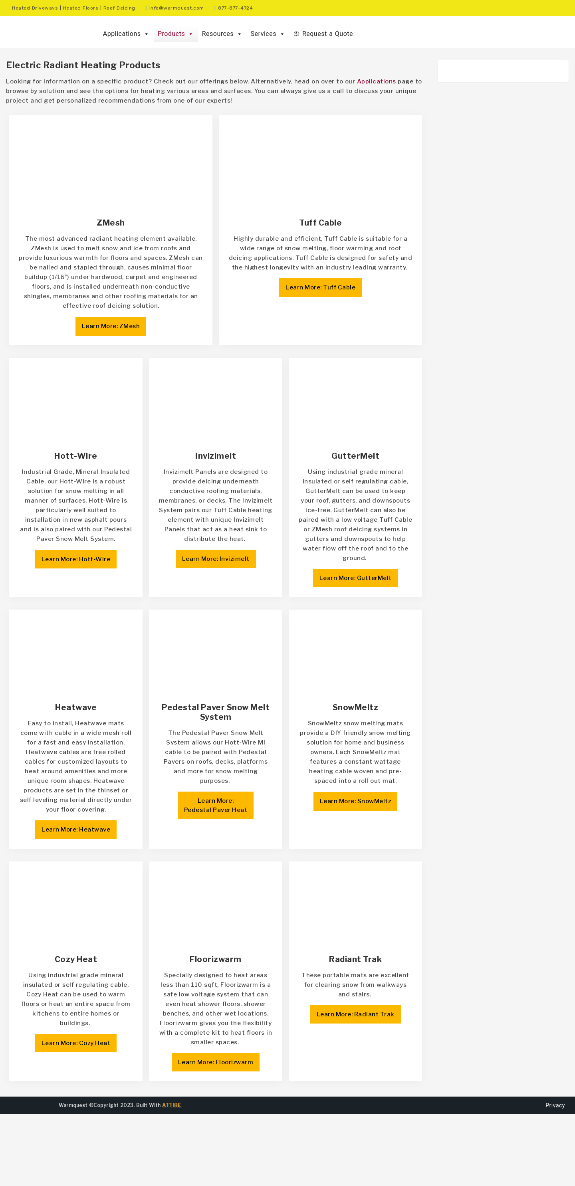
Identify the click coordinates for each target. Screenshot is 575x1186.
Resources (222, 34)
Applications (126, 34)
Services (268, 34)
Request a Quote (327, 34)
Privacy (555, 1177)
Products (176, 34)
